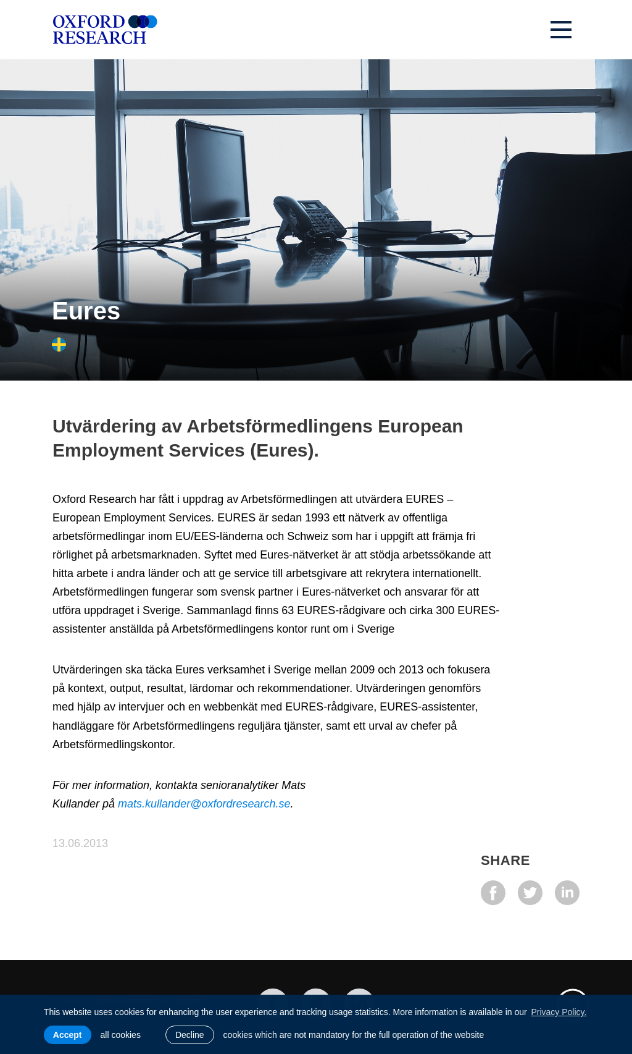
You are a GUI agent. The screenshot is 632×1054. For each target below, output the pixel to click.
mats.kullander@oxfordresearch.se (204, 804)
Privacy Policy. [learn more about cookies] (558, 1012)
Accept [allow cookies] (67, 1035)
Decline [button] (189, 1035)
